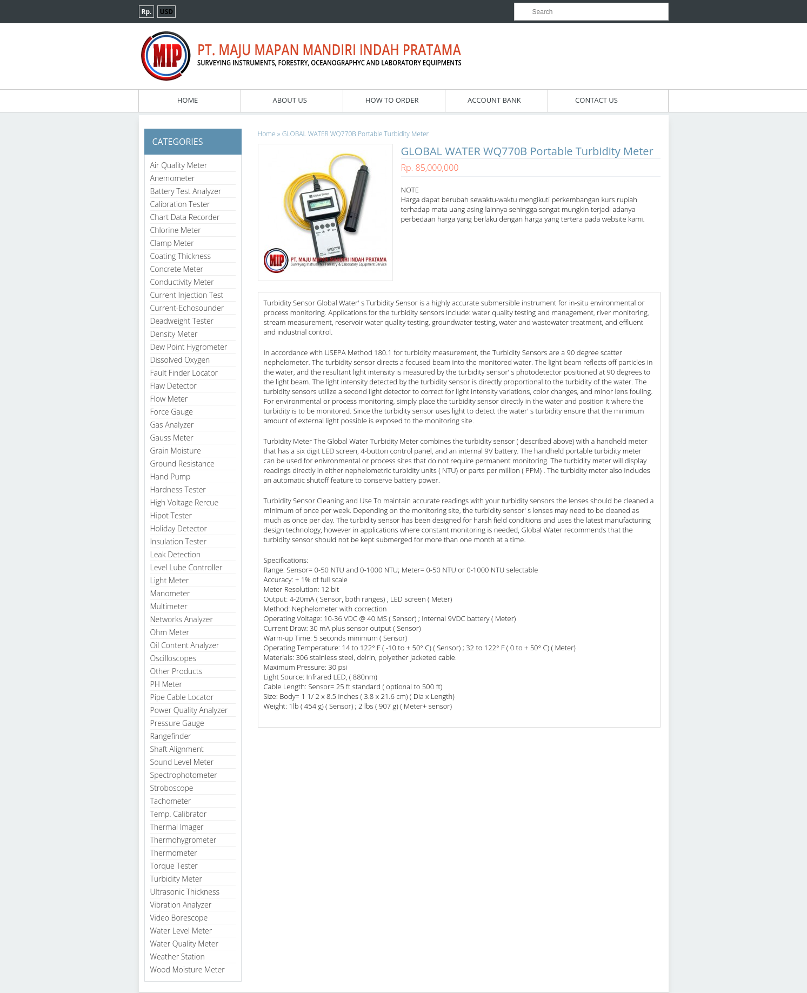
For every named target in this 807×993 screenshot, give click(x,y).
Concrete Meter (177, 269)
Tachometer (170, 801)
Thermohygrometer (183, 840)
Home (187, 100)
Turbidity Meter (176, 879)
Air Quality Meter (179, 165)
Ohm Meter (170, 632)
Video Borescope (179, 917)
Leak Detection (175, 554)
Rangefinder (170, 736)
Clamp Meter (172, 243)
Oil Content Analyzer (184, 645)
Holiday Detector (178, 528)
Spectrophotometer (183, 775)
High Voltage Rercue (184, 502)
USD (167, 11)
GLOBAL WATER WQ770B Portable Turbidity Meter (355, 133)
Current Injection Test (187, 295)
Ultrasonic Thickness (184, 892)
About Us (289, 100)
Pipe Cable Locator (182, 697)
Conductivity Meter (182, 282)
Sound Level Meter (182, 762)
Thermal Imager (177, 827)
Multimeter (169, 606)
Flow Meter (169, 399)
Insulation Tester (178, 541)
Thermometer (173, 853)
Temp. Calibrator (178, 814)
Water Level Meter (181, 930)
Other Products (176, 671)
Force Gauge (171, 411)
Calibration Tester (180, 204)
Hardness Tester (178, 489)
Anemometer (172, 178)
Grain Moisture (175, 450)
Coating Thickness (180, 256)
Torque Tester (174, 866)
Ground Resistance (182, 463)
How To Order (392, 100)
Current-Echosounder (187, 308)
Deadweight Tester (182, 321)
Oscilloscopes (173, 658)
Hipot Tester (171, 515)
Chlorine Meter (175, 230)
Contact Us (596, 100)
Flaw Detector (173, 386)
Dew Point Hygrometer (189, 347)
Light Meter (169, 580)
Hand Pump (170, 476)
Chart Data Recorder (185, 217)
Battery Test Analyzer (186, 191)
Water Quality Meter (184, 943)
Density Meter (174, 334)
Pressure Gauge (177, 723)
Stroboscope (172, 788)
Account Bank (494, 100)
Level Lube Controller (186, 567)
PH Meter (166, 684)
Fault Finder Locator (184, 373)
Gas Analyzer (172, 424)
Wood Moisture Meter (187, 969)
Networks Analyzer (181, 619)
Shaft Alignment (177, 749)
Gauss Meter (172, 437)
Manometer (170, 593)
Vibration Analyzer (181, 904)
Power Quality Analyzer (189, 710)
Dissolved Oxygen (180, 360)
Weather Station (177, 956)
